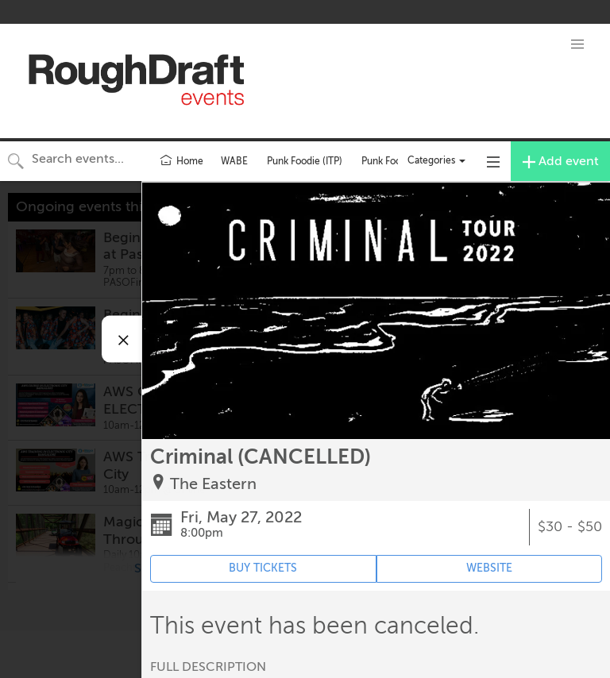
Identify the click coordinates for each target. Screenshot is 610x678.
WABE (234, 161)
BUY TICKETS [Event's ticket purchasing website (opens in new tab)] (263, 568)
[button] (577, 44)
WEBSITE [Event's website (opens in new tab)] (489, 568)
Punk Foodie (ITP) (304, 161)
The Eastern (213, 484)
